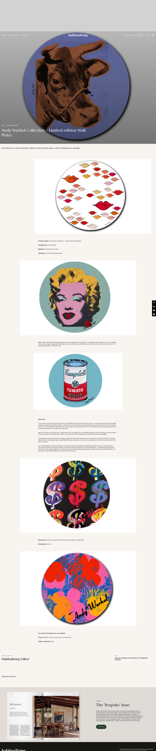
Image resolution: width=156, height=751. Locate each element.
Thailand (117, 659)
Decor (3, 125)
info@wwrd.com (48, 641)
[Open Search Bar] (147, 35)
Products (17, 35)
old (139, 658)
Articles (10, 35)
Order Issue (101, 727)
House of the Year (129, 35)
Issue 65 (140, 35)
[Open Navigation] (152, 35)
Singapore (144, 658)
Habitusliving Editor (12, 125)
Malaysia (125, 658)
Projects (4, 35)
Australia (118, 658)
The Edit (23, 35)
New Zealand (132, 658)
